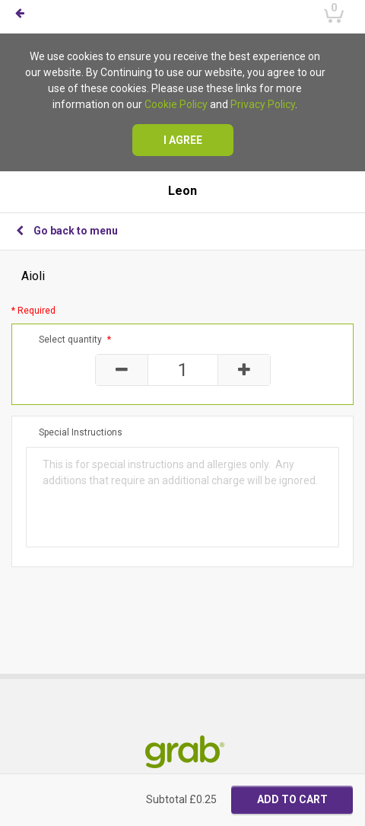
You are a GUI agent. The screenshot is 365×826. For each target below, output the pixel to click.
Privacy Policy (262, 104)
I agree (182, 140)
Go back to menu (67, 231)
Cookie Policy (176, 104)
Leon (182, 191)
